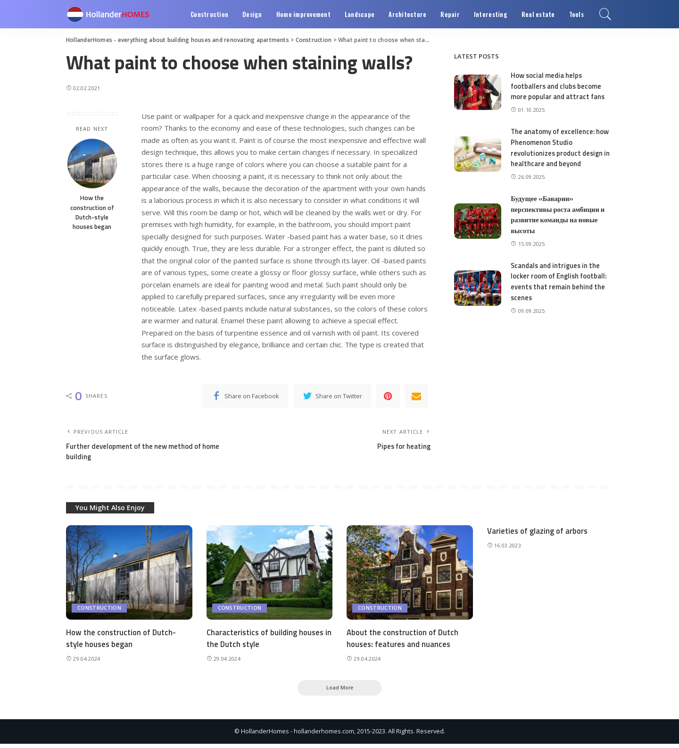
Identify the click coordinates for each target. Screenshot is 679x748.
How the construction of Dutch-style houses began (92, 212)
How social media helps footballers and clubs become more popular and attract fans (558, 86)
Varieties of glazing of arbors (538, 533)
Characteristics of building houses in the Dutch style (266, 641)
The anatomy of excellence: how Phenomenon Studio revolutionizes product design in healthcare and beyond (562, 147)
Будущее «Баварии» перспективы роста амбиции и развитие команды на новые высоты (559, 213)
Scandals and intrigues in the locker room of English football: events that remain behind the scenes (559, 279)
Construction (99, 610)
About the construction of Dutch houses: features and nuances (404, 641)
